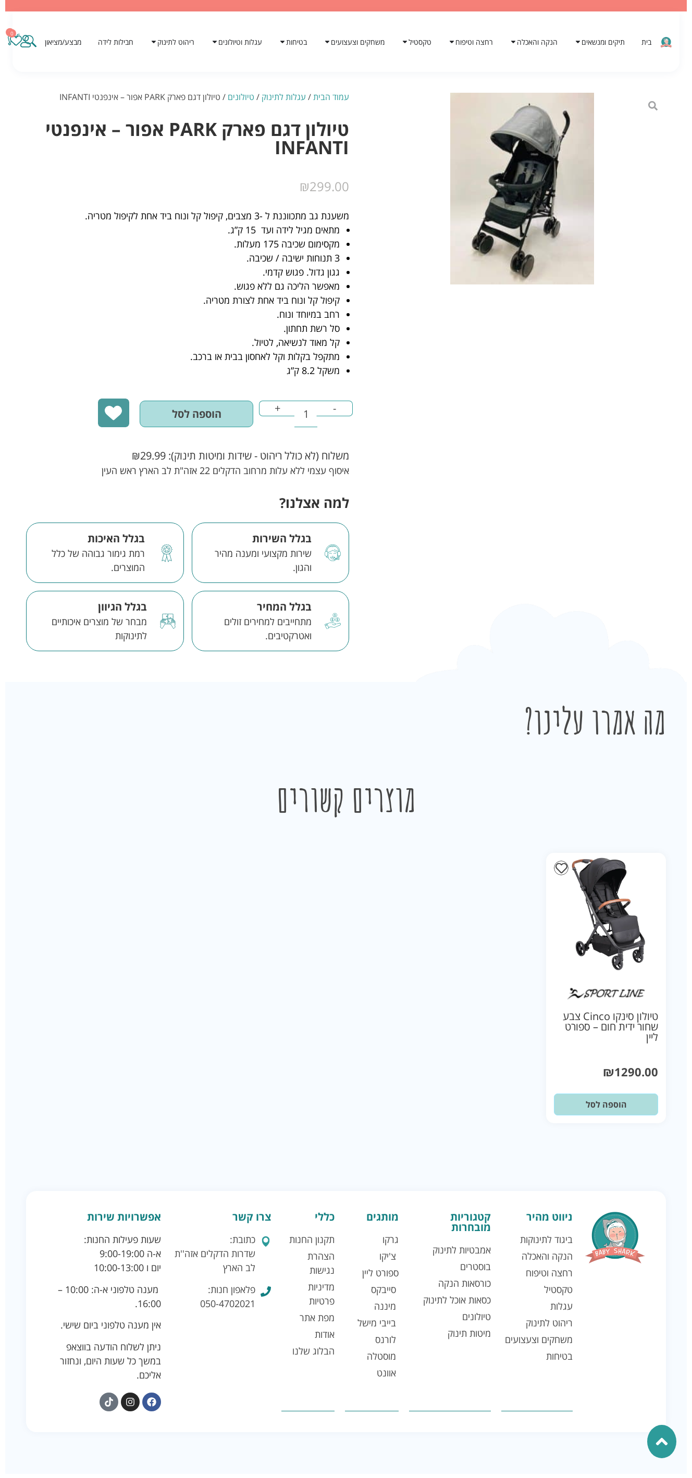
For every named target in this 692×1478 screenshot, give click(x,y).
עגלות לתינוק (284, 97)
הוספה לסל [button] (606, 1109)
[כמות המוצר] (298, 417)
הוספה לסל (177, 417)
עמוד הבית (331, 97)
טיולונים (241, 97)
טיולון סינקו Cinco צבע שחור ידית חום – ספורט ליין (610, 1031)
